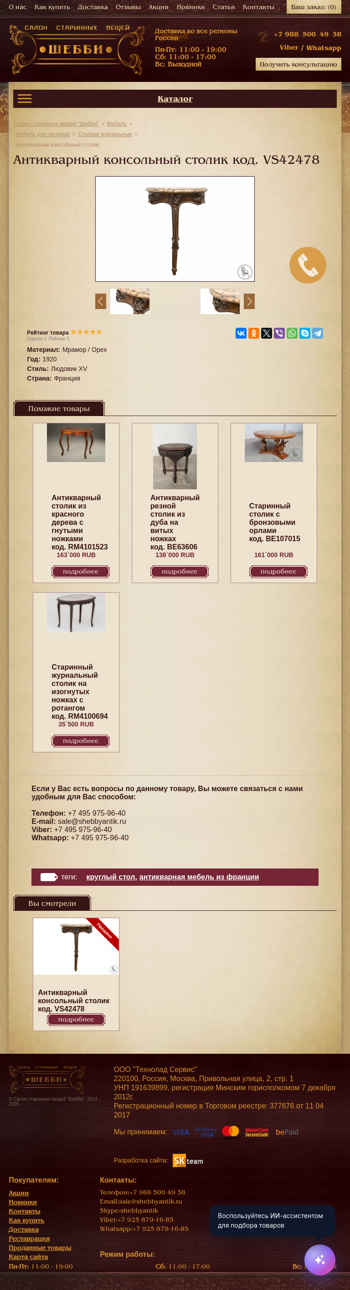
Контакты (258, 7)
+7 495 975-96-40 (97, 813)
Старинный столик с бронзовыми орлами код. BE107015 (274, 522)
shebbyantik (139, 1210)
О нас (18, 7)
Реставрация (29, 1238)
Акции (159, 7)
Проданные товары (40, 1247)
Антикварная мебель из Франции (199, 877)
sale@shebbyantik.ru (92, 821)
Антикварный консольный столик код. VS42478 (73, 1001)
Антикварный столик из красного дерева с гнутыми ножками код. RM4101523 (79, 522)
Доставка (93, 7)
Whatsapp (323, 47)
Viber (289, 47)
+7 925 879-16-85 (146, 1219)
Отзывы (128, 7)
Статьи (224, 7)
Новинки (191, 7)
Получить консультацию (298, 64)
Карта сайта (28, 1257)
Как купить (52, 7)
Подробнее (80, 571)
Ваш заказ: (313, 7)
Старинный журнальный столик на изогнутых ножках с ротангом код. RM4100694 (79, 691)
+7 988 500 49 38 (307, 34)
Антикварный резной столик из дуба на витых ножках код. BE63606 (175, 522)
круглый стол (110, 877)
